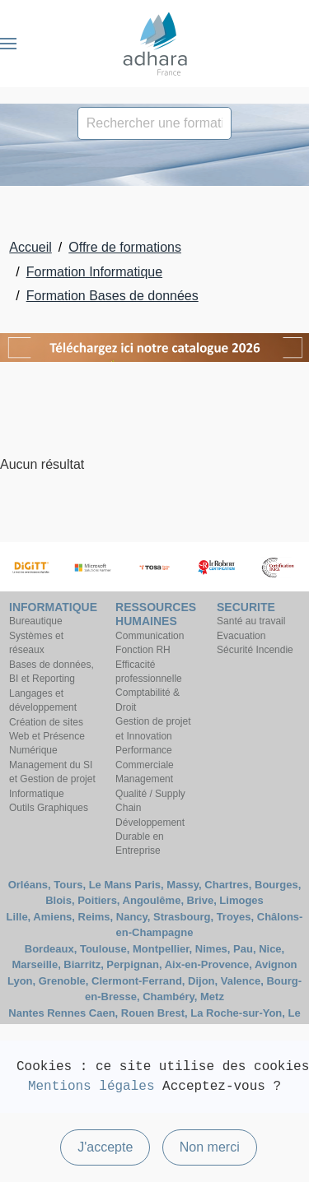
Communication (149, 636)
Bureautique (36, 621)
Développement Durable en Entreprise (150, 837)
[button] (8, 43)
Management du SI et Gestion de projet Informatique (52, 779)
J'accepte (105, 1147)
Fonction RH (143, 650)
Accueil (30, 247)
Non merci (210, 1147)
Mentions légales (91, 1087)
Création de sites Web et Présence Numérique (47, 736)
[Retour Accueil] (155, 43)
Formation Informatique (94, 272)
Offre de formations (124, 247)
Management (144, 779)
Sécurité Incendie (255, 650)
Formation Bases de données (112, 296)
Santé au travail (251, 621)
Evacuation (241, 636)
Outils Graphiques (48, 807)
